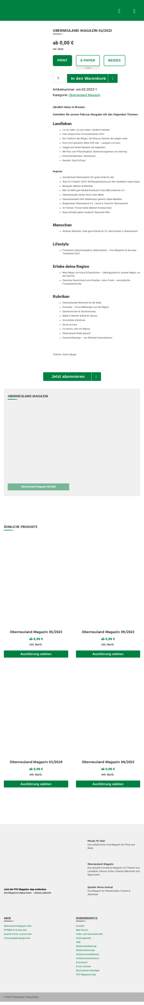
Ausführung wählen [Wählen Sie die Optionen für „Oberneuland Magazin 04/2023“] (108, 787)
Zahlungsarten (83, 941)
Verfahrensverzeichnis (87, 961)
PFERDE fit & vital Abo (15, 933)
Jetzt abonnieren (68, 377)
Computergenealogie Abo (17, 941)
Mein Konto (82, 933)
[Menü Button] (134, 10)
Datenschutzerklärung (87, 957)
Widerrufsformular (85, 953)
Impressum (82, 965)
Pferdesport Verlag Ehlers (25, 1000)
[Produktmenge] (59, 78)
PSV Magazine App (86, 977)
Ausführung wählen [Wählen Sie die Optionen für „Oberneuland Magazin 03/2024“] (36, 787)
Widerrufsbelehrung (86, 949)
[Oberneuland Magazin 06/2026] (38, 448)
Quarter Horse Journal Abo (18, 937)
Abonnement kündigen (88, 973)
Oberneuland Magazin (84, 95)
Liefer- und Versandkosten (89, 937)
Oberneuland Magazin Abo (18, 929)
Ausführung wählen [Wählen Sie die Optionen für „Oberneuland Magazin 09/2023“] (108, 656)
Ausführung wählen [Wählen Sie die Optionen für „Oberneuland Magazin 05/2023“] (36, 656)
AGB (78, 945)
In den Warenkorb (89, 78)
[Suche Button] (119, 10)
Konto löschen (83, 969)
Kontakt (80, 929)
